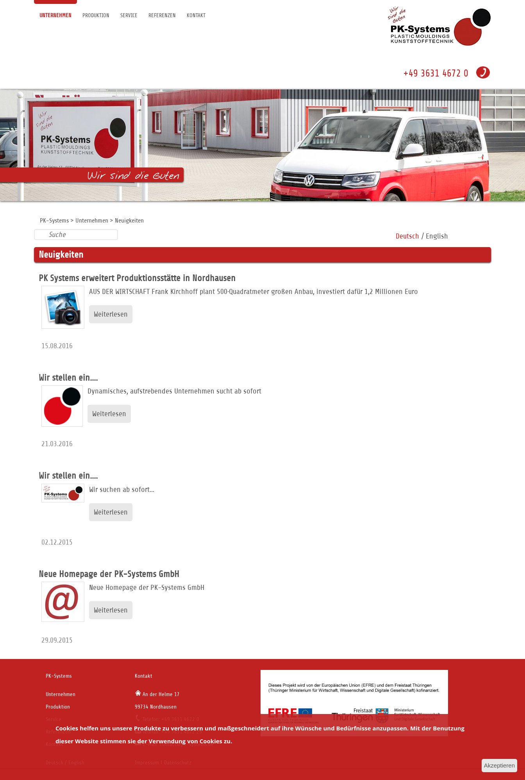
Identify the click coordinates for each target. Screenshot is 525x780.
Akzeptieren (499, 765)
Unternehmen (55, 15)
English (437, 236)
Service (129, 15)
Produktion (95, 15)
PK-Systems (54, 220)
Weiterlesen (111, 314)
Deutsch (407, 236)
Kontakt (196, 15)
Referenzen (162, 15)
